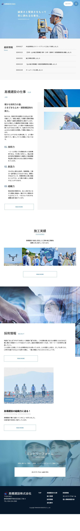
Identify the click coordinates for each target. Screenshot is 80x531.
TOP (39, 507)
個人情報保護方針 (69, 514)
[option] (40, 19)
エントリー (68, 3)
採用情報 (50, 514)
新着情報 (66, 507)
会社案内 (50, 517)
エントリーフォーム (69, 511)
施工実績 (50, 511)
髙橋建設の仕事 (52, 507)
